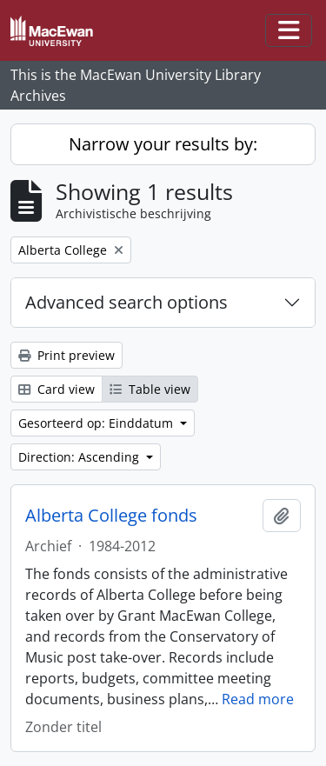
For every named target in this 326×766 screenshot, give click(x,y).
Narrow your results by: (163, 144)
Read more (258, 699)
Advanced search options (126, 302)
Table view (150, 389)
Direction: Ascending (80, 457)
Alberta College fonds (111, 515)
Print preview (66, 355)
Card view (56, 389)
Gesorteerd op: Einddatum (97, 423)
